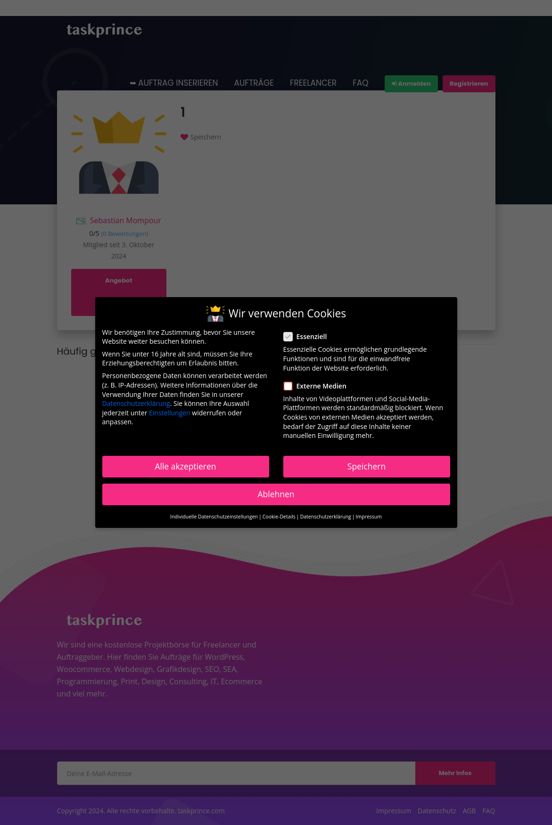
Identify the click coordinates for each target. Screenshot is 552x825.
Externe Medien (318, 385)
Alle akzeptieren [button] (185, 466)
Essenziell (308, 336)
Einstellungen (169, 412)
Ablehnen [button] (275, 494)
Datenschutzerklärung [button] (325, 516)
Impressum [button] (369, 516)
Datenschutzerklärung (136, 403)
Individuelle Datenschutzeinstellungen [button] (214, 516)
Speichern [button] (366, 466)
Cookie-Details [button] (279, 516)
